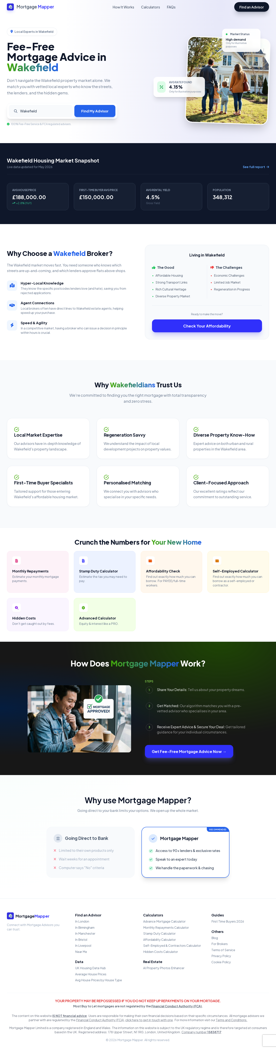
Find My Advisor (94, 111)
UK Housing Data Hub (90, 968)
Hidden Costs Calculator (160, 951)
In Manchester (85, 933)
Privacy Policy (221, 956)
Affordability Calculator (159, 939)
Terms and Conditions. (231, 1020)
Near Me (81, 951)
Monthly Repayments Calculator (166, 927)
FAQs (171, 7)
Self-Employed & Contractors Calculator (172, 945)
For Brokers (219, 944)
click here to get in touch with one (149, 1020)
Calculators (150, 7)
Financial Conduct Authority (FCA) (176, 1006)
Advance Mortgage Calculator (164, 921)
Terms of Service (223, 950)
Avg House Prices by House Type (98, 980)
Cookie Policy (221, 962)
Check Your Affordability (207, 325)
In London (82, 921)
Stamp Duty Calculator (159, 933)
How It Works (123, 7)
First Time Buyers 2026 (227, 921)
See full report (256, 167)
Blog (214, 938)
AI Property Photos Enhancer (163, 968)
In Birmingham (84, 927)
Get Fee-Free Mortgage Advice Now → (189, 751)
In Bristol (81, 939)
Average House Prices (90, 974)
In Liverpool (83, 945)
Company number (201, 1032)
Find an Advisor (251, 7)
